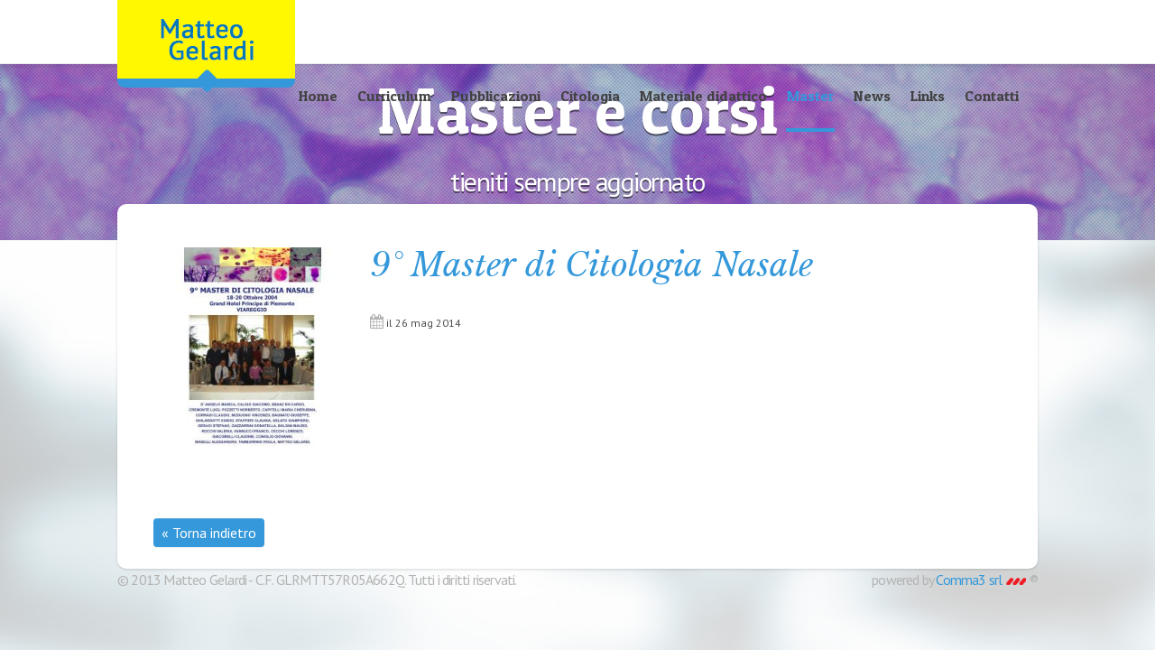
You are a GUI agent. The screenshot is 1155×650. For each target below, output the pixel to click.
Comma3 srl (980, 580)
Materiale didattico (703, 96)
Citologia (590, 96)
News (872, 96)
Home (318, 96)
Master (810, 96)
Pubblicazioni (496, 96)
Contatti (992, 96)
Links (927, 96)
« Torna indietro (209, 533)
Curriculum (394, 96)
